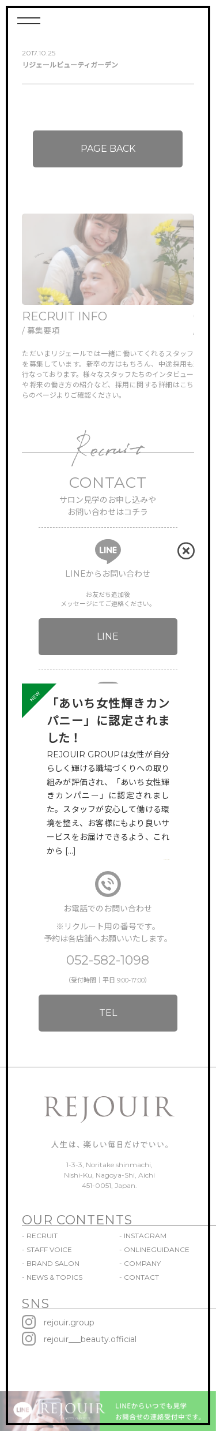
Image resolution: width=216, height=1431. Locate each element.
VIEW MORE (166, 859)
